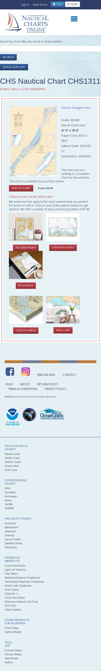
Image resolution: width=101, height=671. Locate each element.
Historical (10, 531)
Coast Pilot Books (15, 565)
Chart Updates (13, 609)
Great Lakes (12, 466)
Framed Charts (13, 650)
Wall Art (63, 330)
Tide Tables (11, 573)
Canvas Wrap (26, 330)
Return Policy (47, 384)
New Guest (40, 5)
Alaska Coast (12, 454)
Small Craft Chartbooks (18, 585)
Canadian (10, 492)
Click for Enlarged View (75, 107)
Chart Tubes (12, 628)
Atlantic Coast (13, 462)
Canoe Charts (13, 539)
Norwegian (11, 496)
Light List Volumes (15, 569)
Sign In (25, 5)
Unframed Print (63, 247)
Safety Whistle (13, 632)
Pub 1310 (10, 605)
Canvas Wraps (13, 654)
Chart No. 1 (11, 593)
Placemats (11, 547)
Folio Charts (12, 589)
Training (9, 535)
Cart (57, 4)
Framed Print (26, 247)
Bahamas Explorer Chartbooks (22, 577)
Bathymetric (11, 527)
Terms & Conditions (22, 389)
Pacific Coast (12, 458)
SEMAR (9, 508)
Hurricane (10, 523)
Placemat (25, 285)
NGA (7, 488)
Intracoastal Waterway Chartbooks (24, 581)
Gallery (9, 662)
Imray (8, 500)
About (25, 384)
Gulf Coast (11, 470)
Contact (69, 375)
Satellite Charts (13, 543)
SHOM (8, 504)
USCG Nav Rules (15, 597)
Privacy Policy (55, 389)
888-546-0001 (46, 375)
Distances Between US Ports (21, 601)
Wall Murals (11, 658)
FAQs (9, 384)
